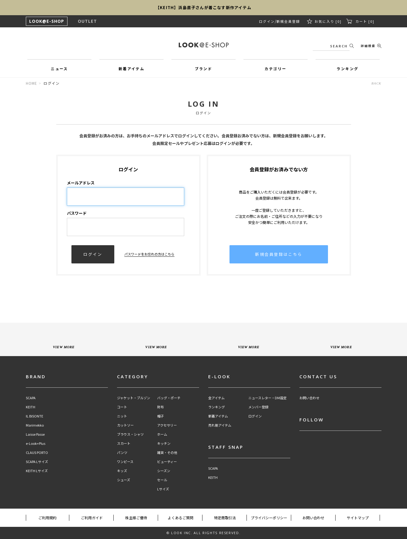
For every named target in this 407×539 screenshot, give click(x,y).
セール (162, 480)
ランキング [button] (347, 68)
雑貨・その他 (167, 452)
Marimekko (35, 425)
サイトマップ (358, 517)
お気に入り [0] (328, 21)
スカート (123, 443)
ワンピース (125, 461)
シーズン (163, 470)
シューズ (123, 480)
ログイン (267, 21)
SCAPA (31, 398)
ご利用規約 (47, 517)
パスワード (77, 213)
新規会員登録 (288, 21)
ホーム (162, 434)
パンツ (122, 452)
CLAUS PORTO (37, 452)
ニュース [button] (59, 68)
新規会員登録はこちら (278, 254)
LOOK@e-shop (204, 45)
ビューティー (167, 461)
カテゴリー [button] (275, 68)
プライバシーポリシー (269, 517)
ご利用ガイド (92, 517)
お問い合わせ (309, 398)
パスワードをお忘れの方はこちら (149, 254)
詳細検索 (368, 45)
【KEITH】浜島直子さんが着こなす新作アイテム (203, 7)
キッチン (164, 443)
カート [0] (364, 21)
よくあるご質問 (180, 517)
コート (122, 407)
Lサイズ (163, 489)
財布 (160, 407)
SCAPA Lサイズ (37, 461)
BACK (376, 83)
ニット (122, 416)
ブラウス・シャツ (130, 434)
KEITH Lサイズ (37, 470)
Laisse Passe (35, 434)
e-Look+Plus (35, 443)
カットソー (125, 425)
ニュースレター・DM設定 (267, 398)
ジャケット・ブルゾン (133, 398)
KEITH (30, 407)
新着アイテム (218, 416)
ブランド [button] (203, 68)
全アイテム (216, 398)
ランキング (216, 407)
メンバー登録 (258, 407)
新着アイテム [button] (131, 68)
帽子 (160, 416)
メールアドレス (81, 183)
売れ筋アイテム (219, 425)
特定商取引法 (225, 517)
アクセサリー (167, 425)
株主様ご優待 (136, 517)
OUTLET (87, 21)
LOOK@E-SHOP (46, 21)
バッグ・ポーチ (169, 398)
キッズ (122, 470)
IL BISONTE (34, 416)
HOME (31, 83)
